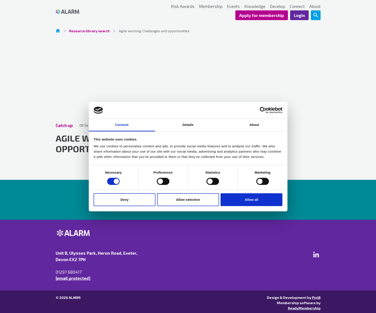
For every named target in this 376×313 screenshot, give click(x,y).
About (315, 6)
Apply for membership (261, 15)
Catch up (64, 125)
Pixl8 (316, 297)
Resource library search (89, 31)
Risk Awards (183, 6)
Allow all (251, 199)
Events (233, 6)
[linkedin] (316, 254)
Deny (125, 199)
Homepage (58, 30)
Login (299, 15)
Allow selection (188, 199)
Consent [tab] (121, 125)
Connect (297, 6)
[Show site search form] (316, 15)
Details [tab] (188, 125)
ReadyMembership (304, 308)
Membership (211, 6)
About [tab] (254, 125)
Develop (277, 6)
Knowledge (254, 6)
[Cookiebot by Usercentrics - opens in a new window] (263, 110)
